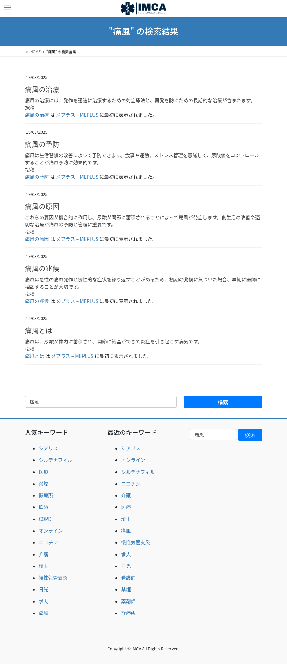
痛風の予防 (42, 144)
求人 (43, 601)
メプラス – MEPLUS (77, 114)
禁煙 (43, 483)
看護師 (128, 577)
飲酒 (43, 506)
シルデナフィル (56, 459)
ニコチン (48, 542)
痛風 (43, 612)
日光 (43, 589)
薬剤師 (128, 601)
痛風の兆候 (42, 268)
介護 (43, 554)
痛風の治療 (42, 89)
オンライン (51, 530)
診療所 (46, 495)
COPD (45, 518)
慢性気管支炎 (53, 577)
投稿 (30, 107)
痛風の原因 (42, 206)
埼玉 (43, 565)
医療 (43, 471)
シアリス (48, 448)
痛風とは (39, 330)
